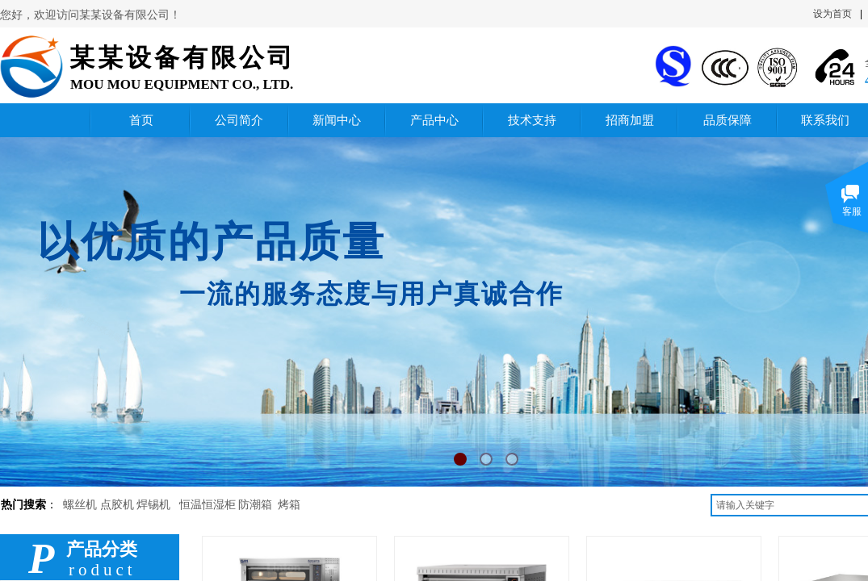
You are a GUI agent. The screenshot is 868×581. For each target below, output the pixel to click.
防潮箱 (255, 505)
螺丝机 (80, 505)
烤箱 (289, 505)
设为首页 (832, 13)
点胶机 (117, 505)
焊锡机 (153, 505)
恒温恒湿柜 (207, 505)
